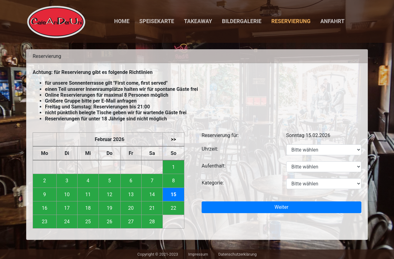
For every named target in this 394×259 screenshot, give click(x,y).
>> (173, 139)
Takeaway (198, 21)
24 (67, 222)
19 (109, 208)
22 (173, 208)
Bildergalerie (241, 21)
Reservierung (290, 21)
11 (88, 194)
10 (67, 194)
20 (131, 208)
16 (44, 208)
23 (44, 222)
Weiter (281, 207)
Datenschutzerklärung (237, 254)
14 (152, 194)
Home (122, 21)
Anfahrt (332, 21)
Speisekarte (156, 21)
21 (152, 208)
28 (152, 222)
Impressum (198, 254)
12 (109, 194)
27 (131, 222)
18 (88, 208)
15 (173, 194)
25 (88, 222)
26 (109, 222)
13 (131, 194)
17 (67, 208)
